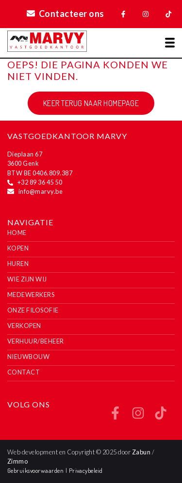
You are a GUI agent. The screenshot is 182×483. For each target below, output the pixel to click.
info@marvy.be (40, 191)
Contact (23, 372)
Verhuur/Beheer (35, 341)
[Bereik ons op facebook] (115, 416)
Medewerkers (30, 294)
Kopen (18, 248)
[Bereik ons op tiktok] (160, 416)
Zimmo (17, 461)
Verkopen (24, 325)
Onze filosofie (33, 310)
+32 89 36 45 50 (39, 182)
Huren (18, 263)
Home (17, 232)
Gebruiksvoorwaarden (36, 470)
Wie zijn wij (27, 279)
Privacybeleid (86, 470)
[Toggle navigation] (170, 42)
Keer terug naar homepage (91, 103)
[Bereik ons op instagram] (138, 416)
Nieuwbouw (28, 356)
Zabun (141, 452)
